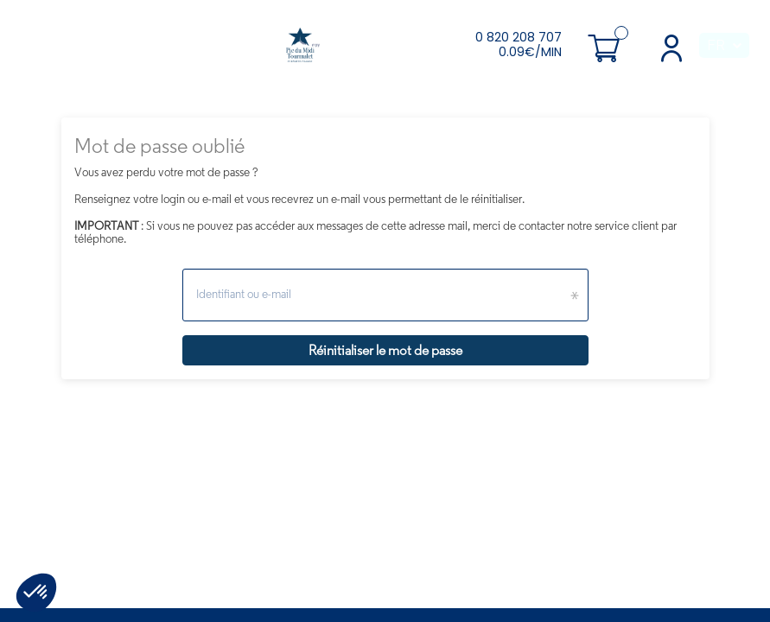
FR (716, 45)
